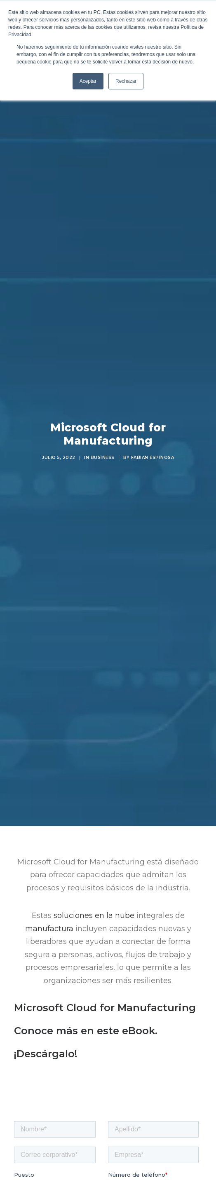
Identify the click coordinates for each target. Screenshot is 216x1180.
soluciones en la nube (94, 905)
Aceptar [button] (88, 81)
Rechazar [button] (125, 81)
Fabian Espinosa (152, 452)
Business (103, 452)
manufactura (49, 918)
